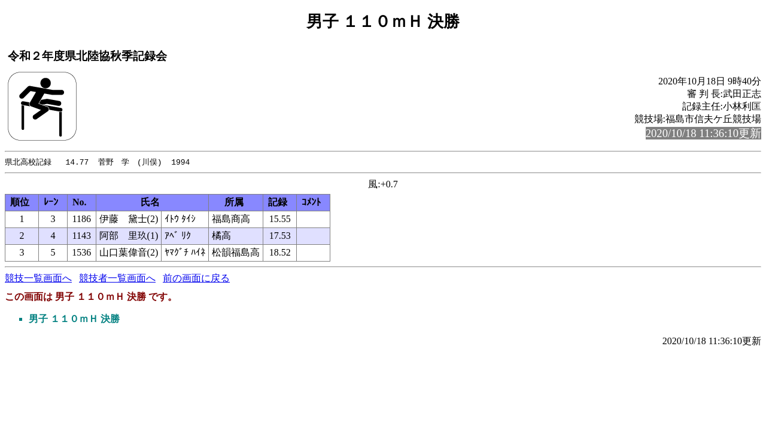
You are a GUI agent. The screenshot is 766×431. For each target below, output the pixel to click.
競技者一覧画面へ (117, 279)
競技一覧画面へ (38, 279)
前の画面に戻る (196, 279)
